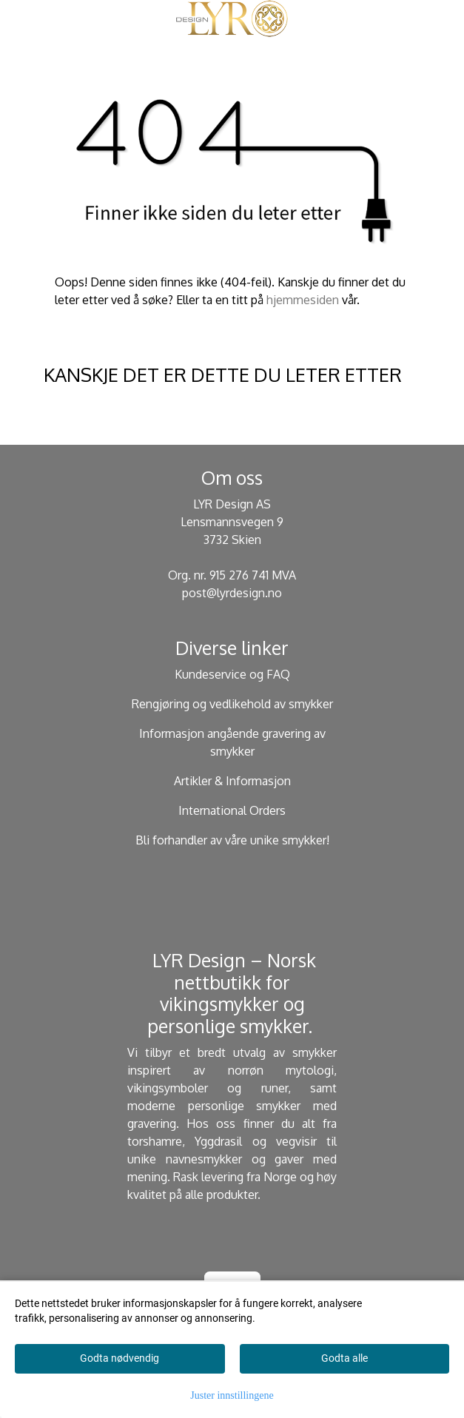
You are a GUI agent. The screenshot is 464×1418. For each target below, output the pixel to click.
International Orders (232, 810)
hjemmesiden (302, 299)
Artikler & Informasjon (232, 780)
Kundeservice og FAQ (232, 674)
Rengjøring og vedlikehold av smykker (232, 703)
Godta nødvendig (119, 1358)
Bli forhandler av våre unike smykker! (232, 840)
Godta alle (344, 1358)
